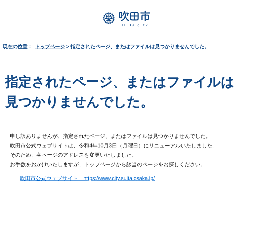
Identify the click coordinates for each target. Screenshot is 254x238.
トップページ (50, 46)
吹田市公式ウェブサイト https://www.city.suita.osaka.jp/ (87, 178)
